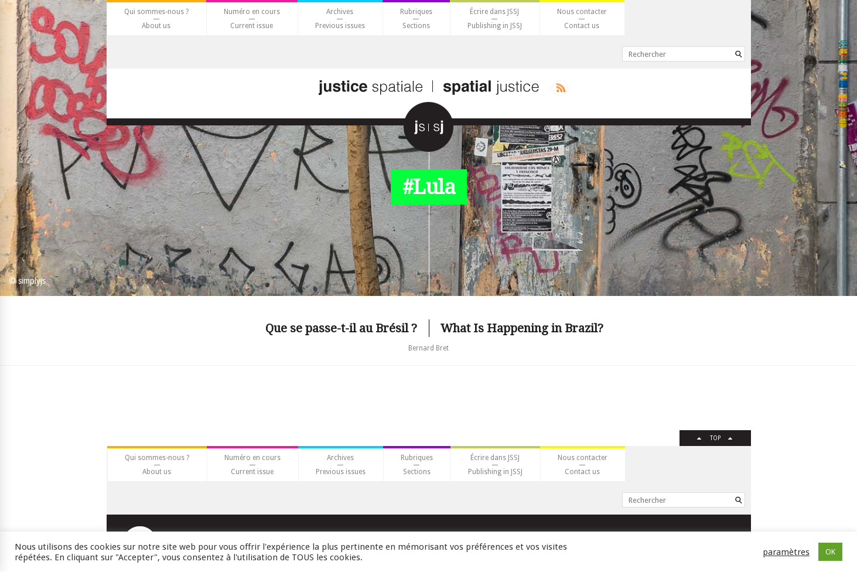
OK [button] (830, 551)
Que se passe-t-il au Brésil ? (341, 328)
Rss (558, 88)
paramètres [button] (786, 552)
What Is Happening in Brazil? (522, 328)
